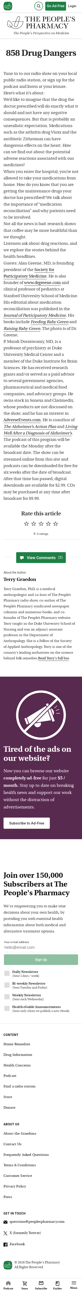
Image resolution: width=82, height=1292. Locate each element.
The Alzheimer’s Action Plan (29, 427)
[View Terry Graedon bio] (39, 580)
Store (7, 1097)
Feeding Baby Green (49, 322)
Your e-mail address (16, 942)
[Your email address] (41, 948)
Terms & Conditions (19, 1165)
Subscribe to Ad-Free (26, 823)
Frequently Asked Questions (26, 1155)
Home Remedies (16, 1044)
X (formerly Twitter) (22, 1233)
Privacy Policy (14, 1186)
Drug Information (17, 1055)
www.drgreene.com (42, 283)
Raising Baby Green (21, 329)
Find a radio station (19, 1086)
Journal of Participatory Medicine (34, 316)
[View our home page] (7, 6)
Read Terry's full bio (53, 658)
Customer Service (17, 1176)
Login (72, 6)
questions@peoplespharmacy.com (34, 1222)
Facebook (14, 1245)
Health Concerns (17, 1065)
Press (7, 1197)
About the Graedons (19, 1134)
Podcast (9, 1076)
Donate (9, 1108)
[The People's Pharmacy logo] (41, 23)
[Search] (38, 6)
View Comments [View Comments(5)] (41, 557)
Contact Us (12, 1144)
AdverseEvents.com (22, 420)
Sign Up (41, 960)
